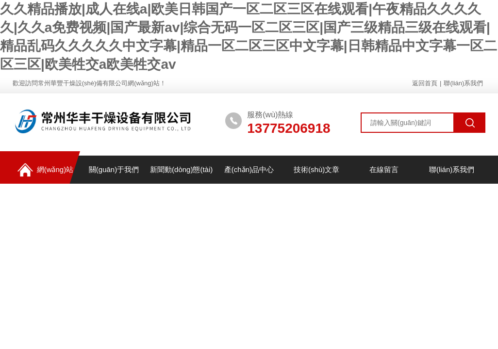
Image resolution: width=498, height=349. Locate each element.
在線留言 (383, 169)
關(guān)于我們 (114, 169)
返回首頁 (424, 83)
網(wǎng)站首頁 (43, 173)
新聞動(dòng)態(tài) (181, 169)
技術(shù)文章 (316, 169)
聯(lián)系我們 (463, 83)
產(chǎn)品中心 (249, 169)
